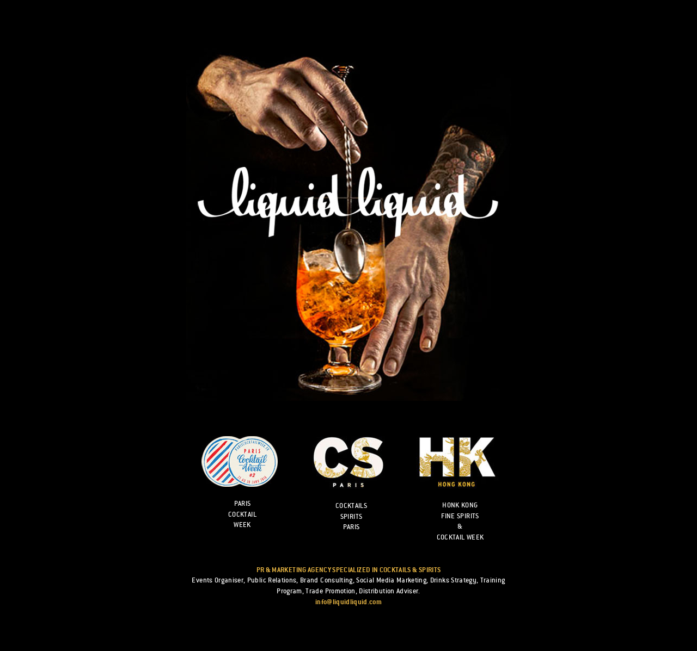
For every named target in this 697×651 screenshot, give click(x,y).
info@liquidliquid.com (348, 601)
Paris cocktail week (242, 514)
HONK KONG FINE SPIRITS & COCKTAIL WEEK (460, 521)
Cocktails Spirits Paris (351, 516)
